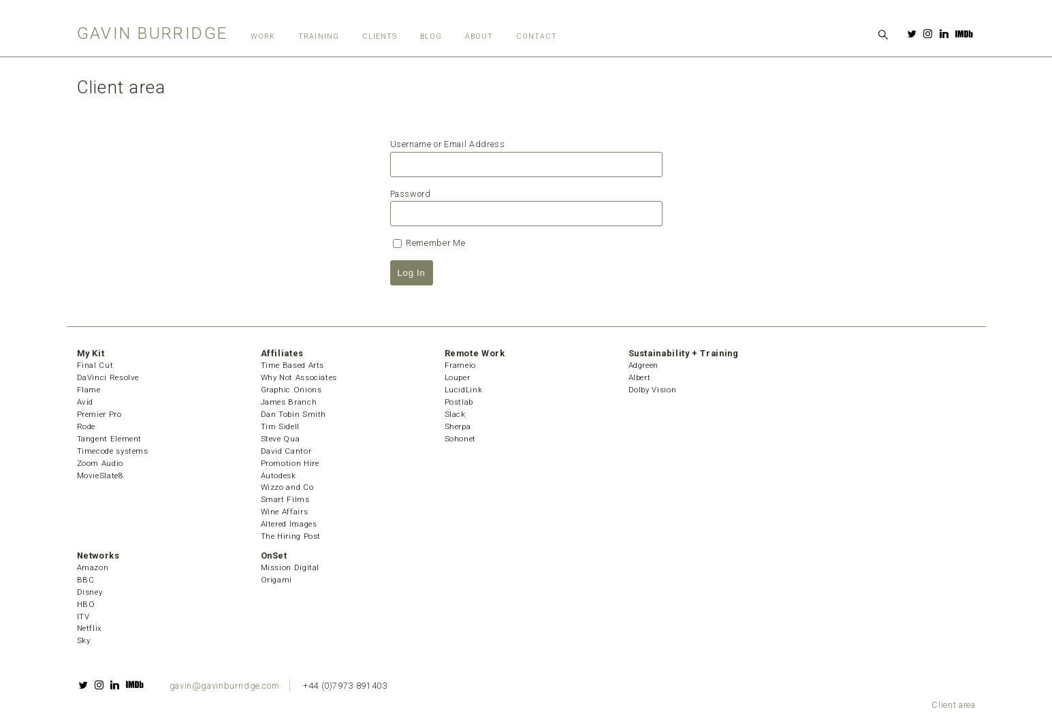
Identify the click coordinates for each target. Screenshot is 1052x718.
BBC (86, 579)
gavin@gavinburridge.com (225, 686)
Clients (380, 36)
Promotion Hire (290, 463)
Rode (86, 426)
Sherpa (458, 426)
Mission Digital (290, 567)
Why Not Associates (299, 377)
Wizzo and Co (287, 487)
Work (263, 36)
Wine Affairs (284, 511)
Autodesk (278, 475)
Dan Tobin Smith (294, 414)
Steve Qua (280, 438)
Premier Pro (99, 414)
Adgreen (643, 365)
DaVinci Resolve (108, 377)
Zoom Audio (100, 463)
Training (318, 36)
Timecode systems (112, 451)
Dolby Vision (652, 389)
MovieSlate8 (100, 475)
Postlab (459, 402)
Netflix (89, 628)
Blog (431, 36)
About (479, 36)
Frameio (460, 365)
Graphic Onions (291, 389)
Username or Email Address (447, 144)
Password (410, 194)
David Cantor (286, 451)
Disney (90, 592)
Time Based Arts (293, 365)
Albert (639, 377)
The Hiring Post (291, 536)
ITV (83, 616)
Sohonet (460, 438)
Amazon (93, 567)
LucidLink (464, 389)
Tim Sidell (280, 426)
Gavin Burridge (152, 33)
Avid (85, 402)
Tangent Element (109, 438)
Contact (537, 36)
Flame (89, 389)
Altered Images (289, 524)
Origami (276, 579)
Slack (455, 414)
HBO (86, 604)
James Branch (289, 402)
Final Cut (95, 365)
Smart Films (285, 499)
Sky (84, 640)
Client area (953, 705)
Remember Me (429, 243)
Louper (458, 377)
